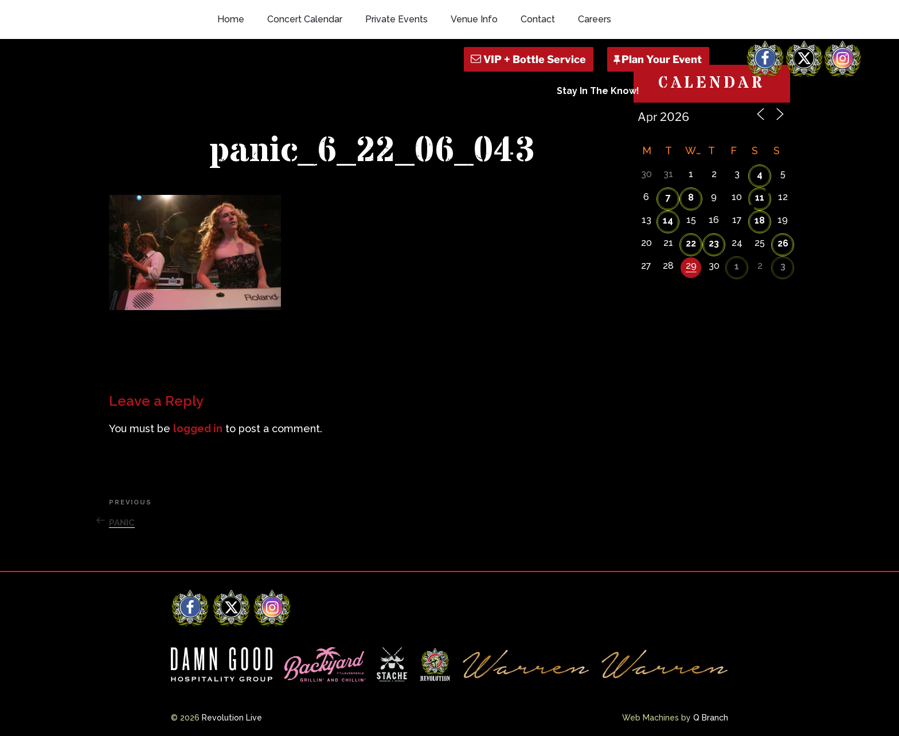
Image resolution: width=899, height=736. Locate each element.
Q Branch (710, 717)
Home (230, 19)
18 (760, 220)
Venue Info (474, 19)
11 (759, 197)
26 (782, 243)
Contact (538, 19)
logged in (197, 428)
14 (668, 220)
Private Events (396, 19)
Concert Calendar (304, 19)
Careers (594, 19)
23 (714, 243)
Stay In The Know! (598, 90)
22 (691, 243)
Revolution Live (232, 717)
